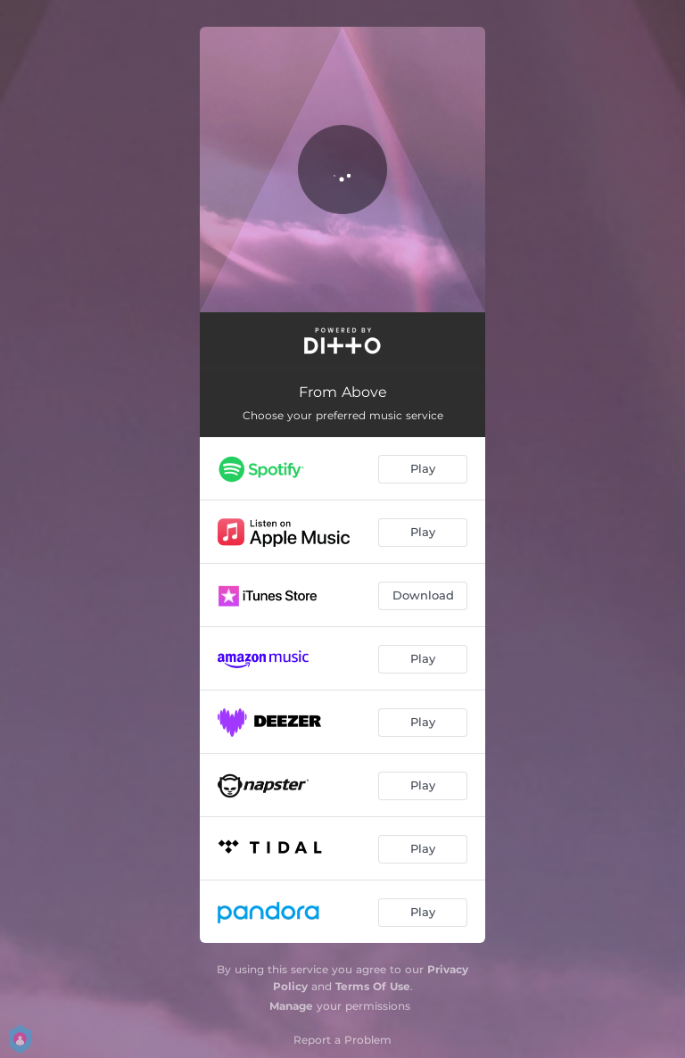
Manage (291, 1006)
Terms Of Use (372, 986)
